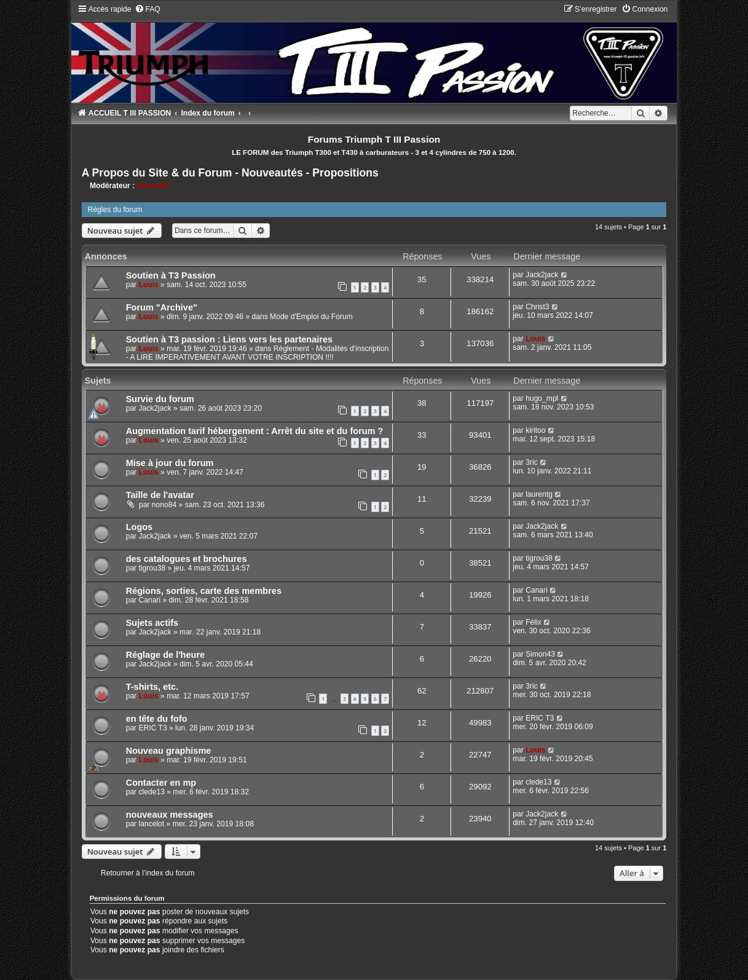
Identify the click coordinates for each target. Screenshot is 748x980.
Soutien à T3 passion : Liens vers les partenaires (229, 339)
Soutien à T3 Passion (171, 275)
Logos (139, 527)
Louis (149, 284)
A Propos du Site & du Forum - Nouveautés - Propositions (230, 173)
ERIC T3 (153, 728)
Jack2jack (542, 275)
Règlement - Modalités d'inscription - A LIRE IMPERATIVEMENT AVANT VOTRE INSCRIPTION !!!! (257, 353)
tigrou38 (152, 568)
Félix (533, 622)
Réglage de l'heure (165, 655)
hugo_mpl (542, 398)
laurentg (539, 494)
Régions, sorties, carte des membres (203, 591)
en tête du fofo (156, 719)
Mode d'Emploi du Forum (311, 316)
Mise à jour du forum (170, 463)
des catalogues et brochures (186, 559)
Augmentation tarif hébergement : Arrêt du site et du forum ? (255, 431)
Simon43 (540, 654)
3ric (532, 462)
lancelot (152, 824)
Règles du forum (115, 209)
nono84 (164, 504)
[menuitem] (147, 9)
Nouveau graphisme (168, 751)
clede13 (152, 792)
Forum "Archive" (161, 307)
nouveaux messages (169, 815)
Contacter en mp (161, 783)
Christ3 (537, 306)
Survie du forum (160, 399)
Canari (150, 600)
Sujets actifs (152, 623)
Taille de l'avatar (160, 495)
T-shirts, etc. (152, 687)
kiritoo (535, 430)
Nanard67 (154, 185)
